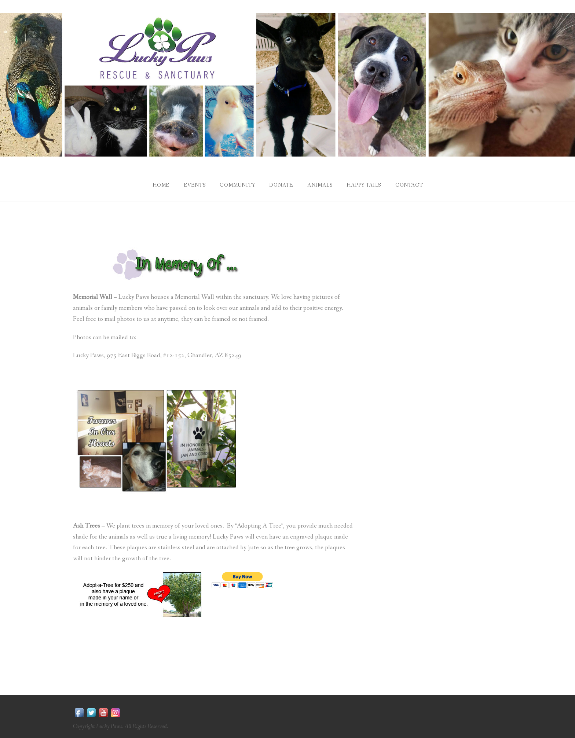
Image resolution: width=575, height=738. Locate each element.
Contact (411, 184)
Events (193, 184)
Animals (320, 184)
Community (236, 184)
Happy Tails (364, 184)
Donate (281, 184)
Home (158, 184)
